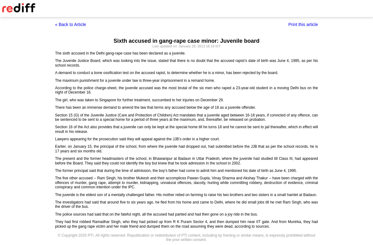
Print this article (303, 24)
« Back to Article (70, 24)
